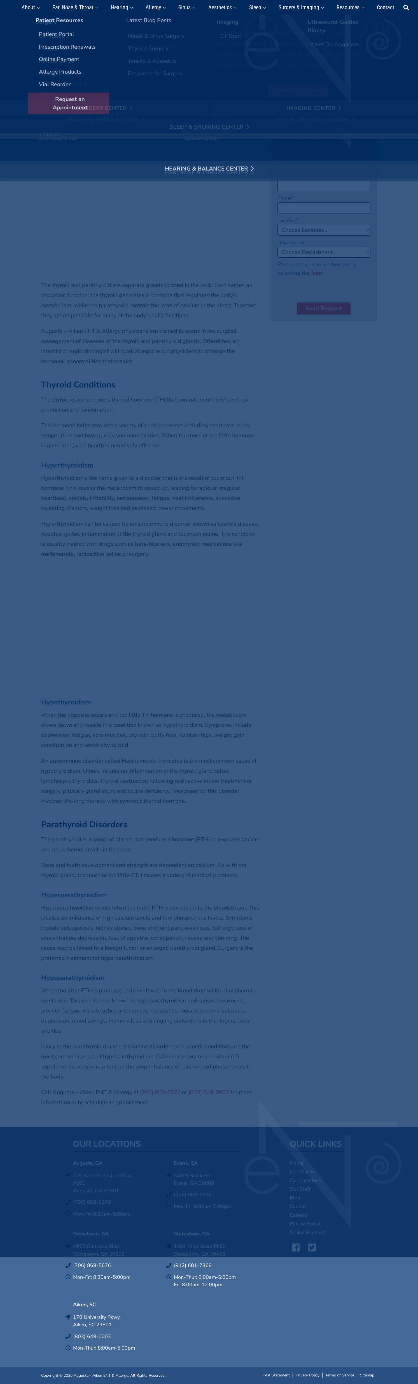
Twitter (310, 1247)
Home (296, 1163)
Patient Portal (305, 1223)
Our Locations (305, 1180)
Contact (378, 7)
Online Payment (308, 1232)
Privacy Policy (307, 1374)
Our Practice (303, 1171)
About (37, 7)
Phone (285, 198)
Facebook (294, 1247)
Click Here (247, 21)
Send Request (323, 308)
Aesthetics (220, 7)
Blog (295, 1197)
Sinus (187, 7)
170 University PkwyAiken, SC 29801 (96, 1321)
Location (288, 220)
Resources (342, 7)
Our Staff (300, 1189)
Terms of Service (339, 1374)
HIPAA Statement (274, 1374)
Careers (298, 1215)
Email (284, 175)
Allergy (157, 7)
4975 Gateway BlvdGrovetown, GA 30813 (99, 1250)
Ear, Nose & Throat (80, 7)
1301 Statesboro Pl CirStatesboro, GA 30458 (200, 1250)
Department (292, 242)
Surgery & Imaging (295, 7)
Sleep (253, 7)
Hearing (125, 7)
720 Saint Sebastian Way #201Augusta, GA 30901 (102, 1183)
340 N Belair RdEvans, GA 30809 (194, 1179)
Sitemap (367, 1374)
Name (285, 153)
